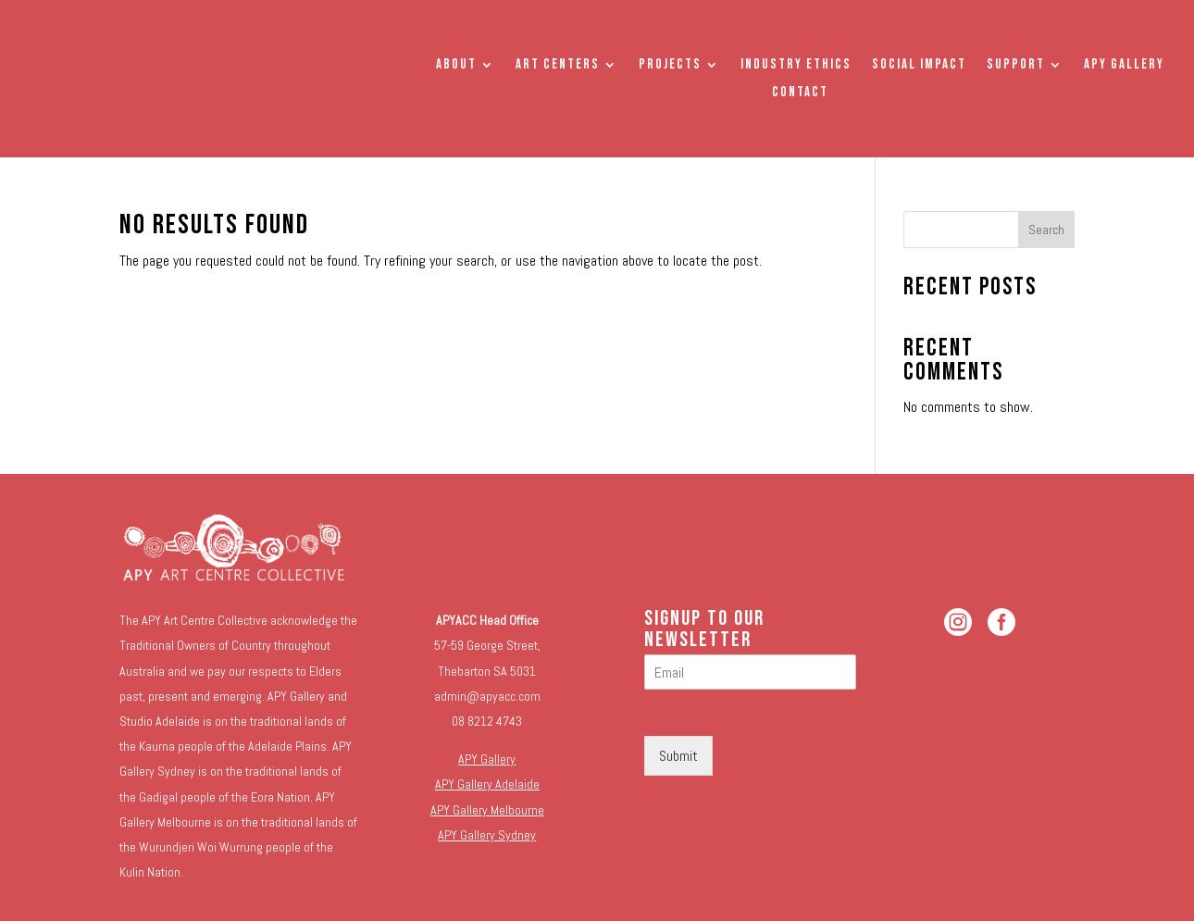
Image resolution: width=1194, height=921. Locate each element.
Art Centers (558, 65)
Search (1046, 229)
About (456, 65)
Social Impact (919, 65)
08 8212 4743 (487, 721)
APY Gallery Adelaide (487, 784)
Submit (678, 755)
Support (1016, 65)
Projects (670, 65)
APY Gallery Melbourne (487, 810)
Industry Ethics (796, 65)
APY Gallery (1124, 65)
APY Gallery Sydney (487, 835)
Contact (800, 93)
